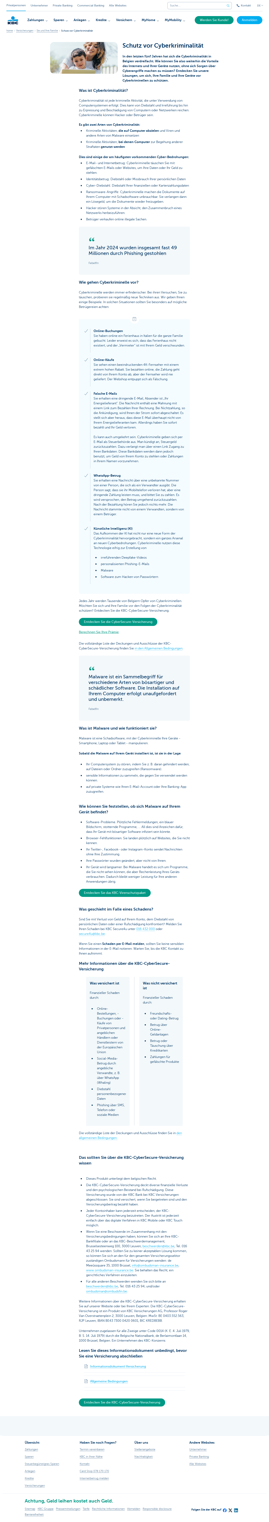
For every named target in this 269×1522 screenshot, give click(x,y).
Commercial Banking (90, 5)
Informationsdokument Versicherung (118, 1366)
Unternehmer (39, 5)
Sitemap (30, 1508)
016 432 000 (145, 929)
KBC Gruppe (46, 1508)
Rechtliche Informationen (108, 1508)
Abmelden (133, 1508)
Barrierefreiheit (34, 1514)
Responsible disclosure (157, 1508)
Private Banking (62, 5)
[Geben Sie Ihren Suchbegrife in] (228, 5)
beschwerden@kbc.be (158, 1246)
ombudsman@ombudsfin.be (106, 1291)
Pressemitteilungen (68, 1508)
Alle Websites (117, 5)
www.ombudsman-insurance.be (109, 1270)
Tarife (86, 1508)
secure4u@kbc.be (92, 934)
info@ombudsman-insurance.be (155, 1265)
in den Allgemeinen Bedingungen (158, 648)
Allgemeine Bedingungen (109, 1381)
